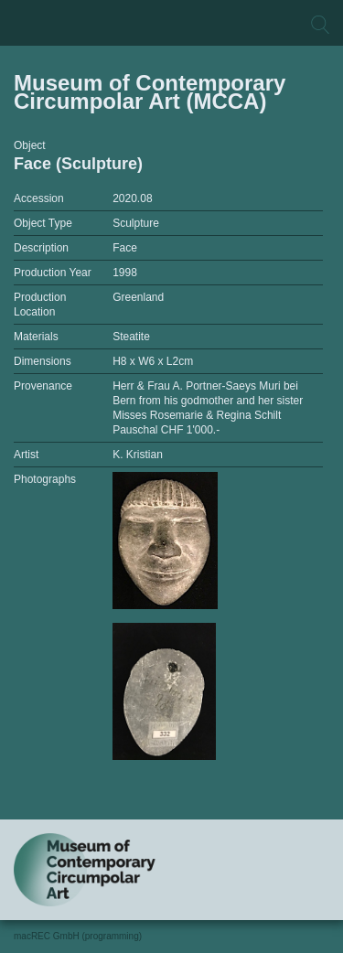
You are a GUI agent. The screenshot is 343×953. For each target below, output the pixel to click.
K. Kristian (138, 454)
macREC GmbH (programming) (78, 936)
